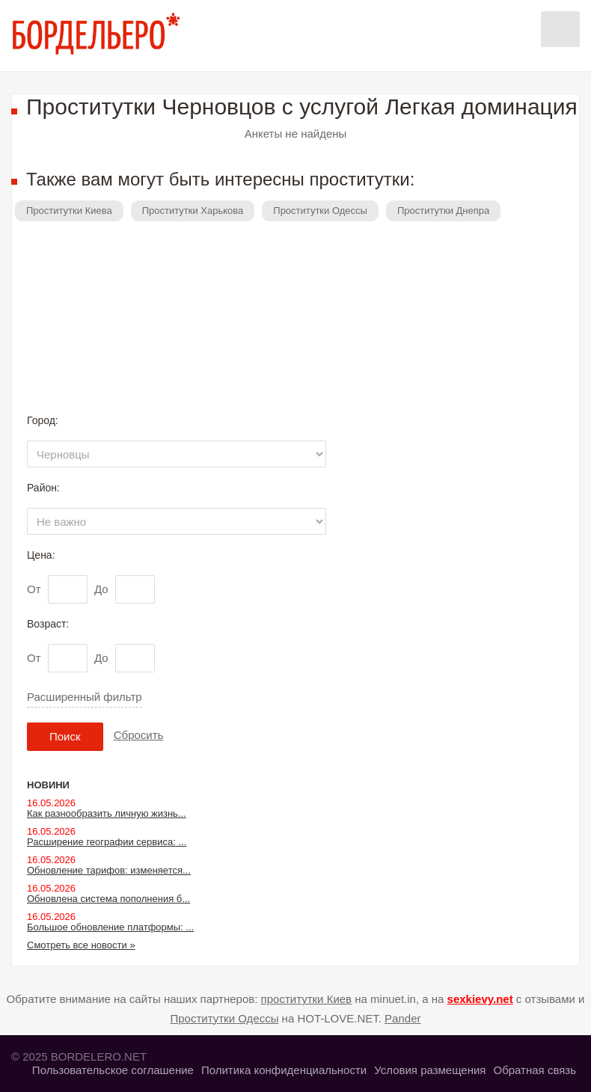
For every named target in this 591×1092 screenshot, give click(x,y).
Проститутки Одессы (320, 210)
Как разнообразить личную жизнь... (106, 813)
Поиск (65, 736)
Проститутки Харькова (193, 210)
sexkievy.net (480, 999)
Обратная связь (534, 1070)
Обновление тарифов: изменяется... (109, 870)
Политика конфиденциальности (284, 1070)
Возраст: (48, 624)
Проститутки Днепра (443, 210)
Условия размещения (430, 1070)
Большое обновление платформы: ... (110, 927)
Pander (402, 1018)
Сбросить (139, 734)
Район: (43, 487)
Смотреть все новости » (81, 945)
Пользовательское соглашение (113, 1070)
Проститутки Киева (69, 210)
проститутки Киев (306, 999)
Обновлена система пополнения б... (108, 898)
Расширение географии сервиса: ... (106, 841)
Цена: (41, 555)
